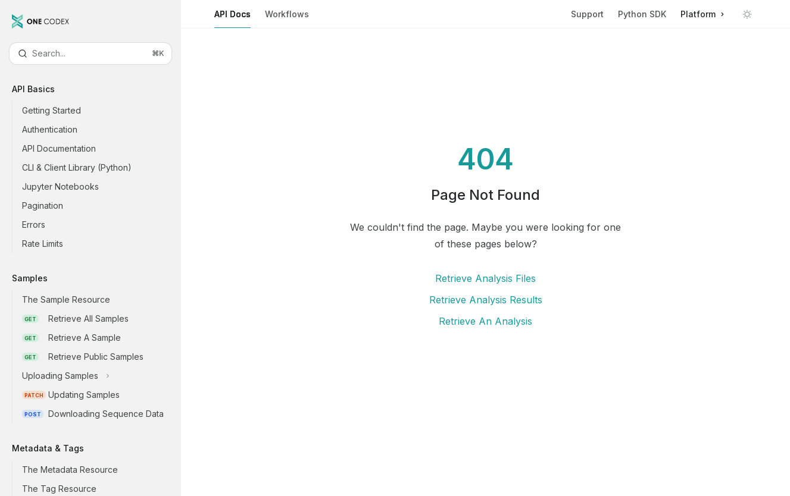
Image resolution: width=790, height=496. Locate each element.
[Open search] (90, 53)
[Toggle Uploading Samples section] (100, 375)
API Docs (232, 19)
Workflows (287, 19)
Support (587, 14)
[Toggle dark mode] (747, 14)
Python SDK (642, 14)
